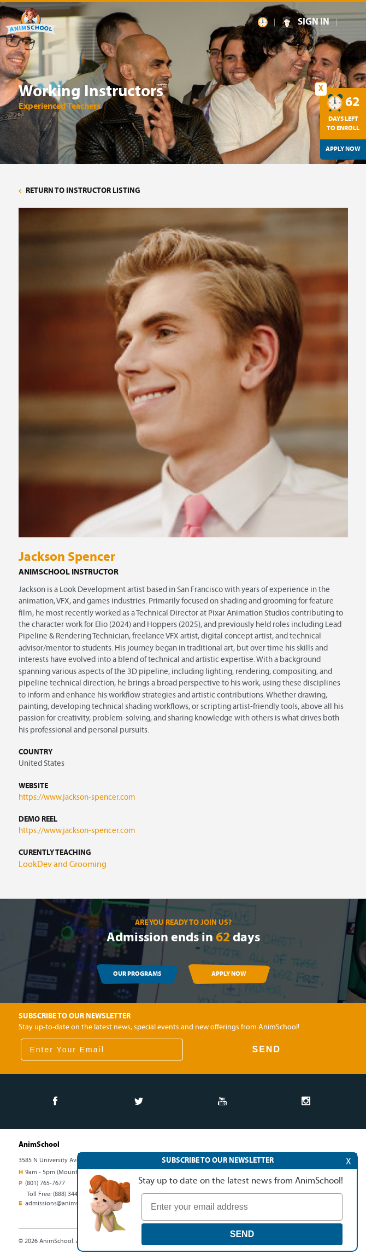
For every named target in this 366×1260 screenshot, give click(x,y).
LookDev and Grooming (63, 864)
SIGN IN (313, 22)
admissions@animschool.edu (66, 1203)
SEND (266, 1049)
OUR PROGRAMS (137, 974)
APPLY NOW (228, 974)
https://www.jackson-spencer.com (77, 798)
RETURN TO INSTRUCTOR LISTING (79, 191)
